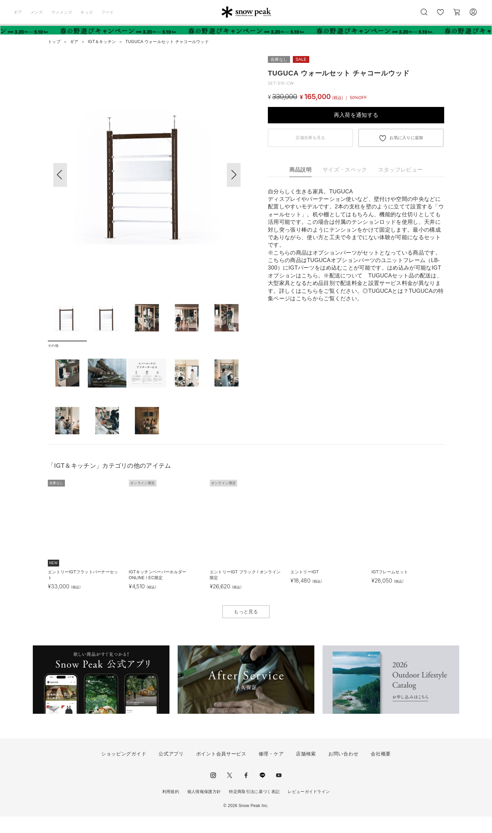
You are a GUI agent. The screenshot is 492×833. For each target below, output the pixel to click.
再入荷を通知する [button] (356, 115)
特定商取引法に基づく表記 (254, 808)
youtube (278, 791)
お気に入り (440, 15)
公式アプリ (171, 770)
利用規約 (170, 808)
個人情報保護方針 (204, 808)
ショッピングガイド (123, 770)
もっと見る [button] (246, 628)
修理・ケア (271, 770)
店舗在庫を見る (310, 137)
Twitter (229, 791)
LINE (262, 791)
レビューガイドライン (309, 808)
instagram (213, 791)
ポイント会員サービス (221, 770)
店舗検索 (306, 770)
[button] (234, 175)
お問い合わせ (343, 770)
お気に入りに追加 (406, 137)
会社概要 (381, 770)
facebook (246, 791)
